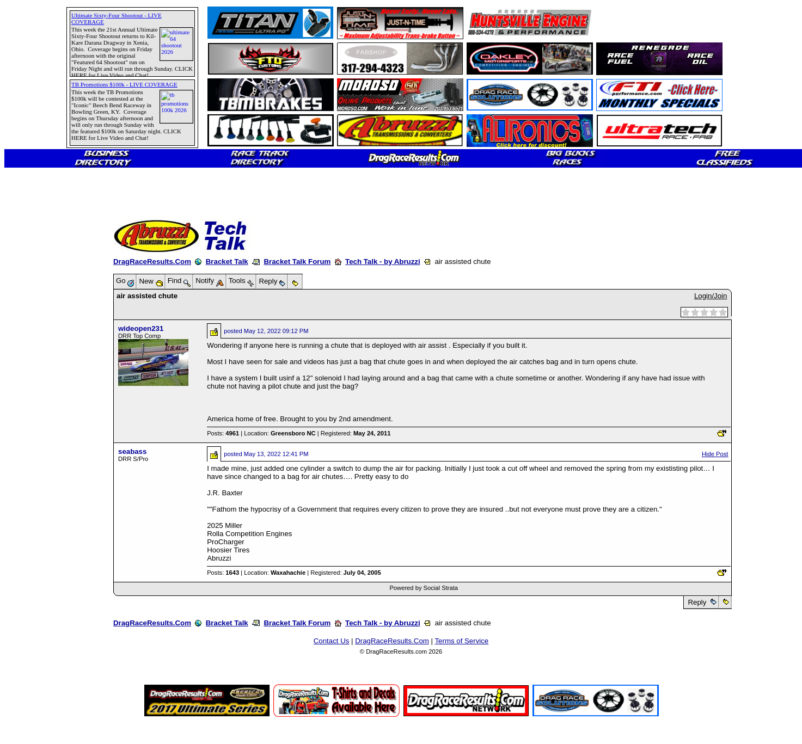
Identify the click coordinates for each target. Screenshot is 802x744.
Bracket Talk (227, 261)
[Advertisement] (46, 394)
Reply (697, 602)
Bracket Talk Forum (297, 261)
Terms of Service (461, 641)
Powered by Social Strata (423, 588)
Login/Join (710, 296)
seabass (132, 451)
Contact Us (332, 641)
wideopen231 (140, 328)
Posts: (223, 433)
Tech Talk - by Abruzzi (382, 261)
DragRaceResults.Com (152, 261)
